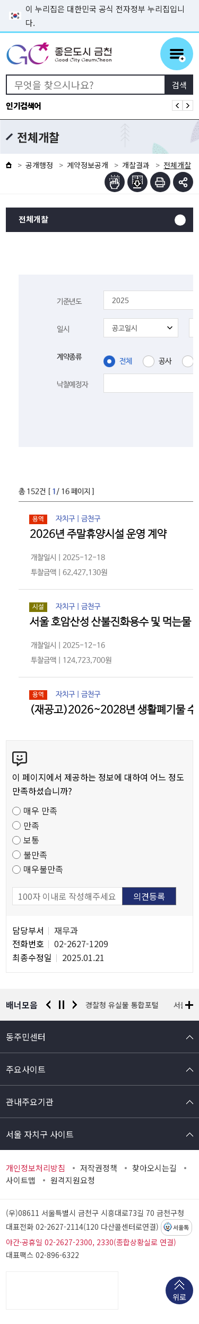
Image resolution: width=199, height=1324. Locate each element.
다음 (75, 1004)
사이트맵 (21, 1180)
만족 (31, 825)
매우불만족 (43, 869)
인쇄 (160, 182)
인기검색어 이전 (177, 105)
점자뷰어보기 (115, 182)
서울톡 (181, 1227)
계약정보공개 (87, 165)
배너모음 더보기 (189, 1005)
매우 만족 (40, 810)
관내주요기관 (30, 1101)
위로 (179, 1298)
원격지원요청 (72, 1180)
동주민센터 (26, 1036)
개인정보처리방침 (35, 1168)
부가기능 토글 (183, 182)
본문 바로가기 (100, 0)
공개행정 (39, 165)
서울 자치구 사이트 (40, 1134)
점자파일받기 (137, 182)
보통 (31, 839)
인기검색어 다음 (188, 105)
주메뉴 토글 (176, 53)
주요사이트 (26, 1069)
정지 (61, 1004)
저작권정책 (98, 1168)
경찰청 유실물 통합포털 (122, 1004)
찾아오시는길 (154, 1168)
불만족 (35, 854)
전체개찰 (33, 219)
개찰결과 (136, 165)
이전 (48, 1004)
